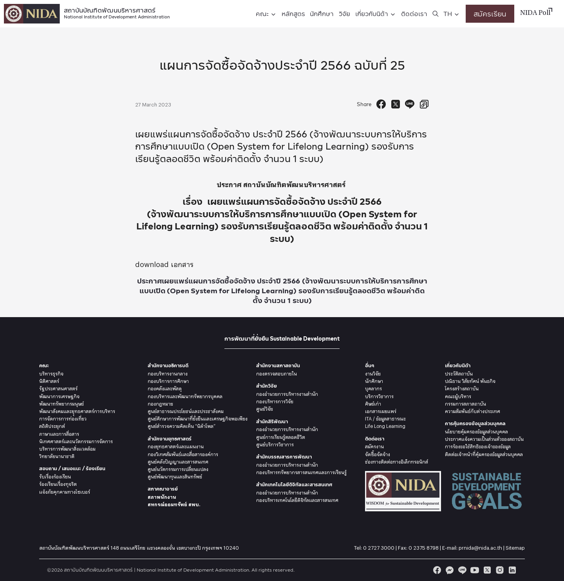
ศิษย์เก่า (373, 403)
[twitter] (487, 570)
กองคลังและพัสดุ (165, 388)
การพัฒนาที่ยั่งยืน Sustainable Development (282, 338)
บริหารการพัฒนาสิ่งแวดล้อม (67, 448)
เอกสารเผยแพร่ (380, 410)
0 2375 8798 (424, 547)
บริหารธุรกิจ (51, 373)
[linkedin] (512, 570)
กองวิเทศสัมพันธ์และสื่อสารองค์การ (183, 453)
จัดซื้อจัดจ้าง (377, 453)
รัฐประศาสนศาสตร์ (58, 388)
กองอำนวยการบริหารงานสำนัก (287, 393)
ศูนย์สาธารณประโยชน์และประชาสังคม (186, 410)
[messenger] (449, 570)
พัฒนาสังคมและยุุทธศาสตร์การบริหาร (77, 410)
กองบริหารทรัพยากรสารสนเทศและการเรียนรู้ (301, 471)
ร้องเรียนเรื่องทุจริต (58, 483)
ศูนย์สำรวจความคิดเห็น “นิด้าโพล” (181, 425)
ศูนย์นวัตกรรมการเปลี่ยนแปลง (178, 468)
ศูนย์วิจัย (264, 408)
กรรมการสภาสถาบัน (465, 403)
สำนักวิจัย (266, 386)
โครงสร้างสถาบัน (462, 388)
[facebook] (437, 570)
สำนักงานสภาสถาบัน (278, 365)
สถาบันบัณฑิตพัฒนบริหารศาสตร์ (117, 12)
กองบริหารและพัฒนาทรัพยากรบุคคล (185, 395)
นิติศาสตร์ (49, 380)
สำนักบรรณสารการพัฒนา (284, 456)
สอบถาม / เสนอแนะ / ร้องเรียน (72, 468)
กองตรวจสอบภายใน (276, 373)
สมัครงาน (374, 445)
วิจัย (344, 13)
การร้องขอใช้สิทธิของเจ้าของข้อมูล (478, 445)
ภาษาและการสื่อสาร (59, 433)
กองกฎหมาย (160, 403)
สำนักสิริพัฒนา (272, 421)
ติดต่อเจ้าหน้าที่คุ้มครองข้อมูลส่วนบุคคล (484, 453)
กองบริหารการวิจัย (274, 400)
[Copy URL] (424, 104)
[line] (462, 570)
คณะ (262, 13)
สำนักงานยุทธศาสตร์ (170, 438)
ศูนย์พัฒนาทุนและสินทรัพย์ (175, 476)
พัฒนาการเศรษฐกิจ (59, 395)
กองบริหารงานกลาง (168, 373)
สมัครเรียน (490, 13)
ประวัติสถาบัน (459, 373)
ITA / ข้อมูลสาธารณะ (385, 418)
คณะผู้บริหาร (458, 395)
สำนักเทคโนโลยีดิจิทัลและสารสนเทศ (294, 484)
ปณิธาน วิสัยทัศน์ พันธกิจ (470, 380)
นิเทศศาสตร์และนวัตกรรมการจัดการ (76, 440)
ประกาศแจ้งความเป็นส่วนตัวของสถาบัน (484, 438)
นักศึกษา (322, 13)
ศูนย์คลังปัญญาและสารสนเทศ (178, 461)
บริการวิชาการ (379, 395)
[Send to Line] (409, 104)
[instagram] (499, 570)
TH (447, 13)
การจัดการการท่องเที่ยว (63, 418)
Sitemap (515, 547)
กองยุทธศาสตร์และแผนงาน (176, 445)
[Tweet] (395, 104)
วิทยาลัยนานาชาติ (56, 455)
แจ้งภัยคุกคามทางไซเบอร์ (64, 491)
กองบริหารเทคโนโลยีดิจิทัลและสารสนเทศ (297, 499)
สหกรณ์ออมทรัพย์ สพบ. (174, 503)
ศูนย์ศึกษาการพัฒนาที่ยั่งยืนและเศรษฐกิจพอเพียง (198, 418)
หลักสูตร (293, 13)
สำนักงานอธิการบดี (168, 365)
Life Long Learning (385, 425)
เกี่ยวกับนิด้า (371, 13)
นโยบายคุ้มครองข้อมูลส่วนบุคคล (476, 431)
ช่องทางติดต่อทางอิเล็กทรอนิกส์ (396, 461)
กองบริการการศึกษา (168, 380)
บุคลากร (373, 388)
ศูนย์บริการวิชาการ (275, 444)
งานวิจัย (373, 373)
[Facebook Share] (381, 104)
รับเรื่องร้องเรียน (55, 476)
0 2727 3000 (378, 547)
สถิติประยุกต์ (52, 425)
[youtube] (474, 570)
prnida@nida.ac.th (480, 547)
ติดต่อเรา (414, 13)
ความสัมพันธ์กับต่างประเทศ (472, 410)
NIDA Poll (535, 13)
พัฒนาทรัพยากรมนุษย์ (61, 403)
